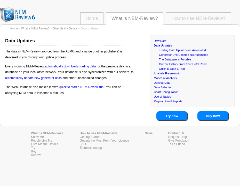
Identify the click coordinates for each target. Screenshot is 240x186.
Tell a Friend (176, 144)
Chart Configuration (166, 92)
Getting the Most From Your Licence (104, 140)
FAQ (83, 144)
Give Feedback (178, 140)
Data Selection (163, 87)
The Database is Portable (175, 59)
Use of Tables (162, 96)
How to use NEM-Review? (198, 18)
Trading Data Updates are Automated (182, 50)
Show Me (37, 137)
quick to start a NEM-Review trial (81, 87)
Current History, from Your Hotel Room (183, 64)
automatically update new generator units (33, 78)
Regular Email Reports (168, 101)
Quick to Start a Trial (172, 68)
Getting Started (90, 137)
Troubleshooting (91, 148)
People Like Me (41, 140)
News (149, 133)
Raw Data (160, 40)
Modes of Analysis (165, 78)
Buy (33, 151)
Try (33, 148)
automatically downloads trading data (70, 66)
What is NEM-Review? (134, 18)
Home (92, 18)
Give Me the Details (65, 28)
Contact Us (176, 133)
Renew (36, 155)
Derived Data (162, 82)
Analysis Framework (166, 73)
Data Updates (163, 45)
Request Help (177, 137)
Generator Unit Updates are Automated (183, 54)
